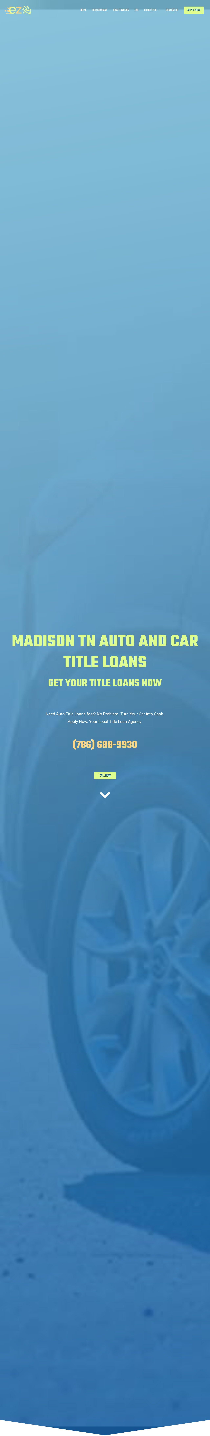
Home (83, 10)
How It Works (121, 10)
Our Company (99, 10)
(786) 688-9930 (105, 745)
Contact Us (172, 10)
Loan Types (150, 10)
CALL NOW (105, 775)
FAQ (136, 10)
